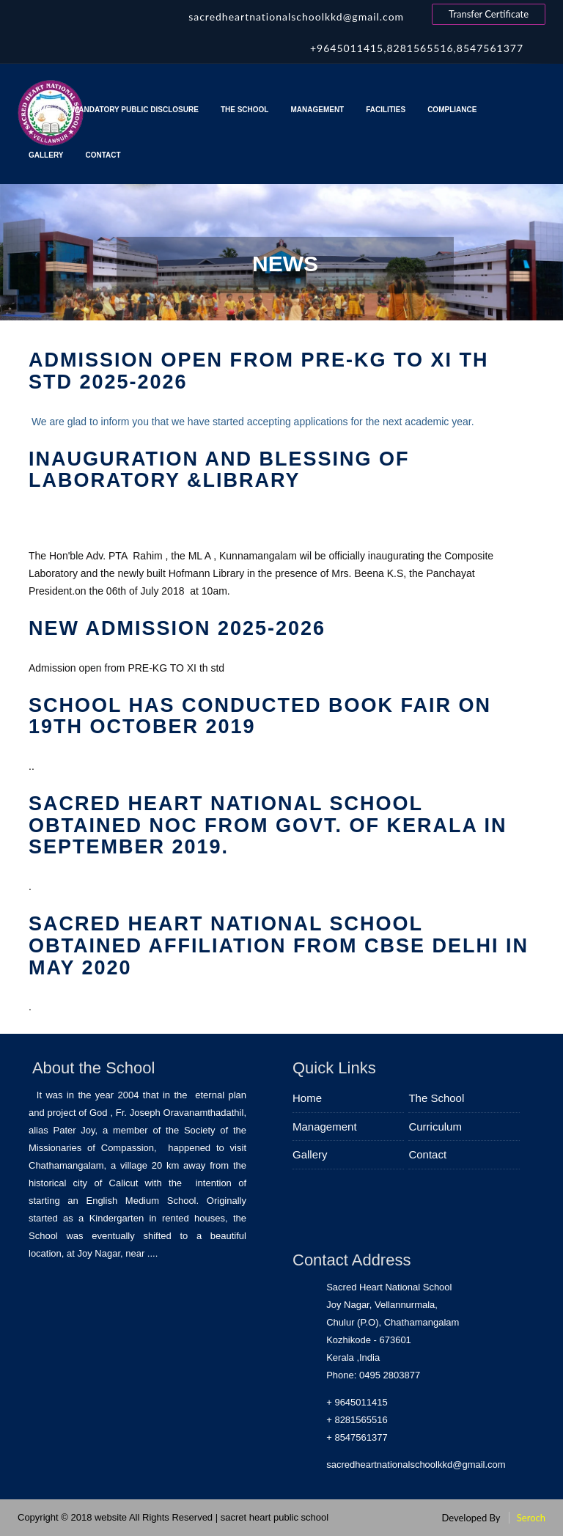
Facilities (385, 110)
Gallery (46, 155)
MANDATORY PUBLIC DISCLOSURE (136, 110)
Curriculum (435, 1126)
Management (317, 110)
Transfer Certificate (489, 14)
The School (245, 110)
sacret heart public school (274, 1517)
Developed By (470, 1518)
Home (40, 110)
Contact (102, 155)
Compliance (454, 110)
